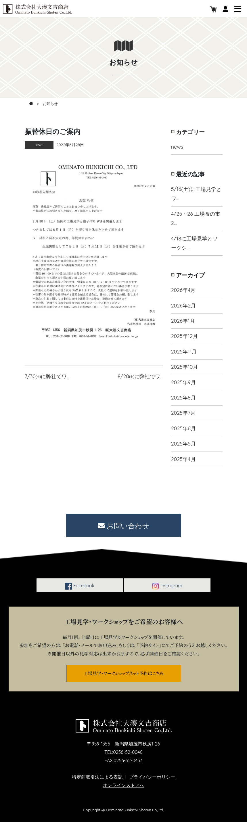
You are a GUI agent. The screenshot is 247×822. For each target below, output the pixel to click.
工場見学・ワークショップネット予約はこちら (123, 673)
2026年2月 (183, 305)
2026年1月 (183, 321)
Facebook (79, 586)
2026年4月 (183, 290)
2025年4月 (183, 459)
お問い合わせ (123, 525)
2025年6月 (183, 428)
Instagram (167, 586)
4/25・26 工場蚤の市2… (195, 218)
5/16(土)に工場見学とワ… (196, 194)
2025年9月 (183, 382)
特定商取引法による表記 (97, 777)
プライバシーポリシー (152, 777)
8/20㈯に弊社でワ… (140, 376)
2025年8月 (183, 397)
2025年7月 (183, 413)
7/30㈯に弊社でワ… (47, 376)
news (177, 147)
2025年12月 (184, 336)
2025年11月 (184, 351)
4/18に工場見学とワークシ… (194, 243)
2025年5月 (183, 443)
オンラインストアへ (123, 785)
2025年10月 (184, 367)
